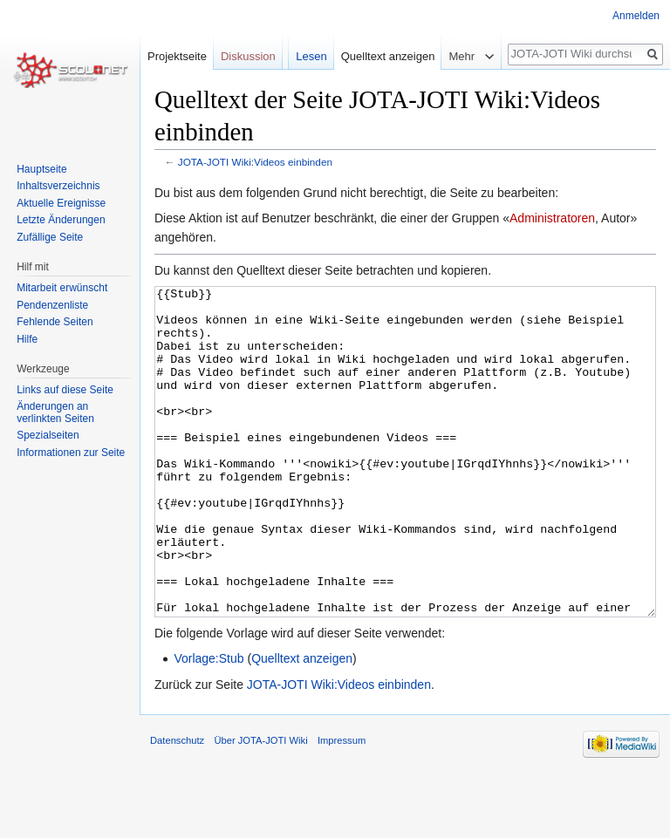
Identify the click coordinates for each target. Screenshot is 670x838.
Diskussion (248, 56)
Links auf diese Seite (65, 390)
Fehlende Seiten (54, 322)
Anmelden (636, 16)
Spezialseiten (48, 435)
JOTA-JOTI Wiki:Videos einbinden (255, 161)
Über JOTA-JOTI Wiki (260, 806)
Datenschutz (177, 806)
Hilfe (27, 339)
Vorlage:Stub (208, 724)
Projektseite (177, 56)
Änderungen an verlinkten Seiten (55, 412)
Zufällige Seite (50, 237)
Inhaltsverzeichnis (58, 186)
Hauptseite (41, 169)
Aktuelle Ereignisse (61, 203)
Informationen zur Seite (71, 452)
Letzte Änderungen (61, 220)
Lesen (311, 56)
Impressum (342, 806)
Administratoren (552, 218)
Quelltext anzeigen (301, 724)
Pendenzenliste (52, 305)
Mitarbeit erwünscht (62, 288)
